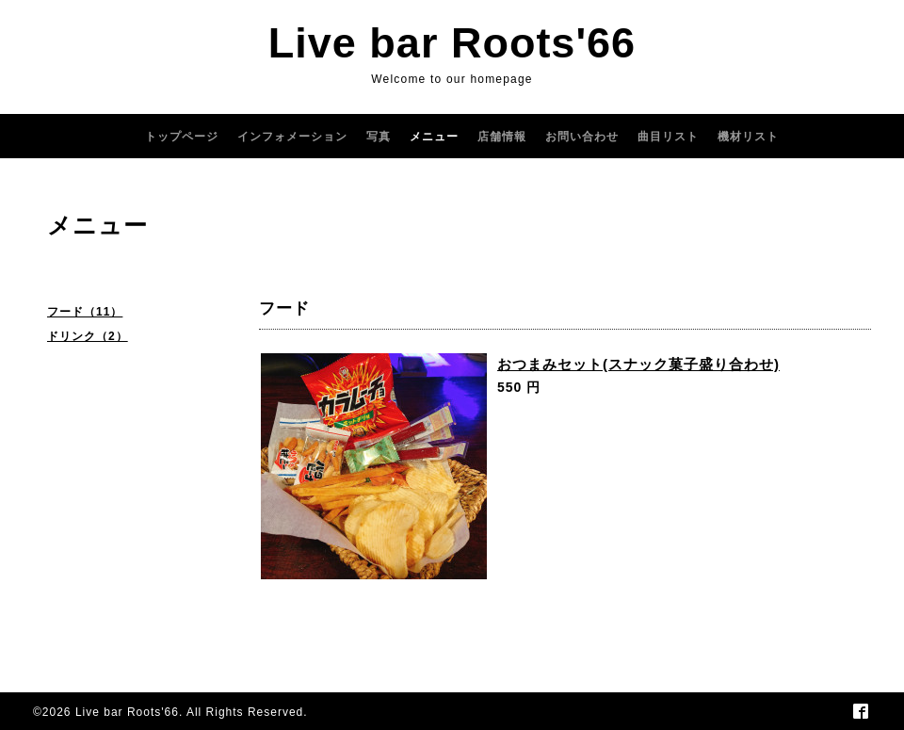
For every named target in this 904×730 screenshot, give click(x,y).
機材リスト (748, 136)
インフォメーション (292, 136)
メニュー (434, 136)
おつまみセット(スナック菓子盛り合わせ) (638, 364)
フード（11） (84, 311)
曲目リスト (668, 136)
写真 (378, 136)
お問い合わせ (582, 136)
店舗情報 (501, 136)
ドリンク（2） (87, 336)
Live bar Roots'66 (452, 43)
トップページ (181, 136)
